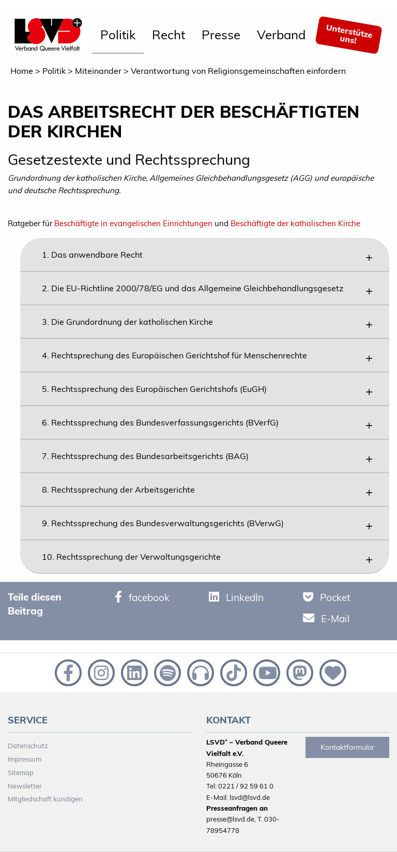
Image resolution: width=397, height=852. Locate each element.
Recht (168, 34)
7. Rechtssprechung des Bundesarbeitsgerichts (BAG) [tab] (145, 456)
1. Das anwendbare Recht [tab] (92, 254)
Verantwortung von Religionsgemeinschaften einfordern (238, 71)
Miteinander (98, 71)
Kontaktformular (347, 747)
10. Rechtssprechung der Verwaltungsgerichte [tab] (131, 556)
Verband (281, 34)
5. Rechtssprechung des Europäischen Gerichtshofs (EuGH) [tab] (154, 389)
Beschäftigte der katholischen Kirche (295, 223)
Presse (221, 34)
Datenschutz (28, 745)
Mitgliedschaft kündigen (45, 799)
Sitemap (21, 772)
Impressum (24, 759)
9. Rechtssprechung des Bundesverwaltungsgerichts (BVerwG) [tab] (163, 523)
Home (21, 71)
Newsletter (25, 786)
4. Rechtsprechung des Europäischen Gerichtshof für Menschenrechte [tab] (174, 355)
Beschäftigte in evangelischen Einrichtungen (133, 223)
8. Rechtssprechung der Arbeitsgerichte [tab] (118, 489)
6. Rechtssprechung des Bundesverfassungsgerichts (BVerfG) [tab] (160, 422)
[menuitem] (118, 35)
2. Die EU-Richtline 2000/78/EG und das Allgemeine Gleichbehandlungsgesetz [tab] (192, 288)
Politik (117, 34)
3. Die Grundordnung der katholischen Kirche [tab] (127, 322)
